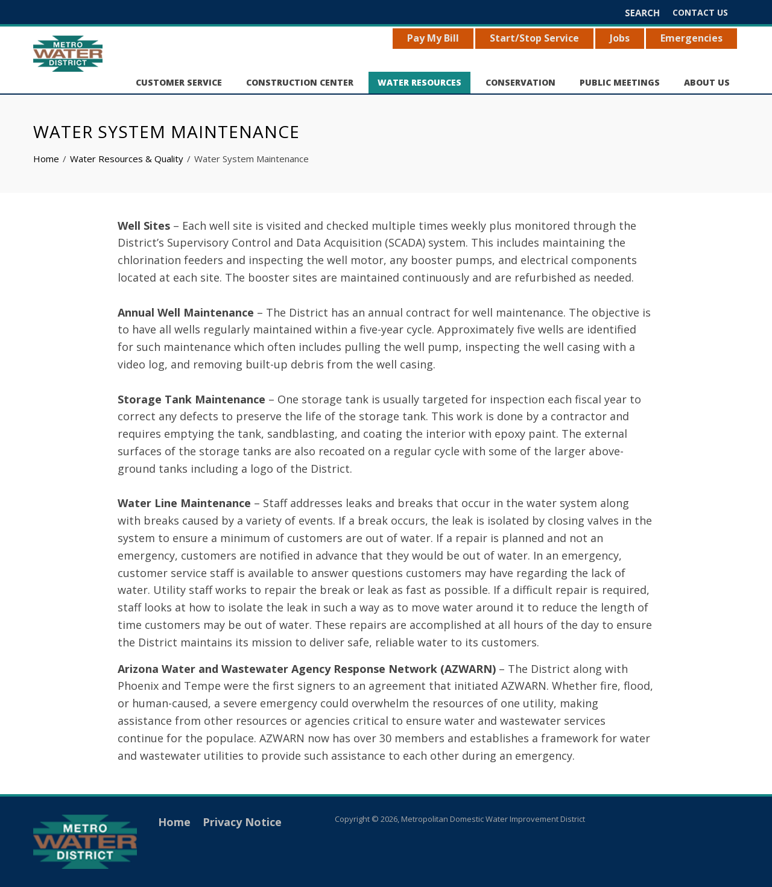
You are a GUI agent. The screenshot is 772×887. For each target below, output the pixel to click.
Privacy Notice (242, 822)
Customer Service (179, 82)
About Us (707, 82)
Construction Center (299, 82)
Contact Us (700, 12)
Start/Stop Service (534, 38)
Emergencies (691, 38)
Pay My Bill (433, 38)
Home (174, 822)
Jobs (620, 38)
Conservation (520, 82)
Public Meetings (620, 82)
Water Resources (419, 82)
